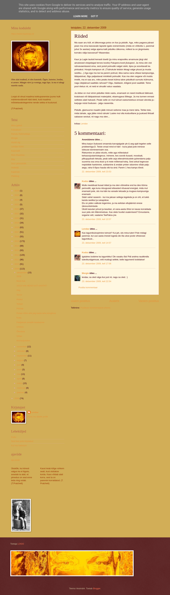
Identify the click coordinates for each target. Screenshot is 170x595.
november (22, 346)
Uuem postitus (80, 301)
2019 (17, 222)
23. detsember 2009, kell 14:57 (96, 243)
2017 (17, 232)
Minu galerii (16, 125)
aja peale (15, 460)
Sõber (19, 336)
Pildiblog (15, 176)
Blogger (96, 588)
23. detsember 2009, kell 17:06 (96, 263)
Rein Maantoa (17, 155)
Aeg (18, 290)
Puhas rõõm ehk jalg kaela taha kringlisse (36, 313)
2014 (17, 246)
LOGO (21, 544)
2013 (17, 250)
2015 (17, 241)
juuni (19, 369)
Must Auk (20, 281)
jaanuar (21, 392)
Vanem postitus (148, 301)
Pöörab (19, 308)
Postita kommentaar (88, 287)
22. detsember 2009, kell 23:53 (96, 171)
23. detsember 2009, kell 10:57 (96, 219)
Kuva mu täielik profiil (38, 416)
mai (19, 374)
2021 (17, 213)
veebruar (21, 388)
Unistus (20, 327)
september (22, 355)
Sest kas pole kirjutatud (22, 441)
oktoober (21, 351)
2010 (17, 264)
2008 (17, 398)
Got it (94, 16)
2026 (17, 190)
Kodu (18, 317)
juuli (19, 365)
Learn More (80, 16)
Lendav (85, 229)
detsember (22, 272)
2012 (17, 255)
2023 (17, 204)
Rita (13, 159)
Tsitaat (19, 304)
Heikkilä (15, 167)
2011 (17, 259)
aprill (19, 378)
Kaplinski (15, 172)
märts (20, 383)
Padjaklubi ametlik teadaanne (30, 322)
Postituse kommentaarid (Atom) (95, 307)
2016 (17, 236)
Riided (19, 299)
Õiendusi (20, 331)
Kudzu (85, 181)
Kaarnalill (15, 151)
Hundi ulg (15, 142)
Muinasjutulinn (23, 340)
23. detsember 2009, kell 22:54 (96, 281)
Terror (19, 295)
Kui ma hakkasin (19, 445)
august (20, 360)
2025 (17, 195)
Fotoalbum (16, 129)
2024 (17, 200)
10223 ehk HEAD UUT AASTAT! (31, 285)
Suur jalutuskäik (18, 163)
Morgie (85, 273)
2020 (17, 218)
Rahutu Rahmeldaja (20, 134)
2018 (17, 227)
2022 (17, 209)
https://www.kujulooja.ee (22, 34)
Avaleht (114, 301)
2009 (17, 268)
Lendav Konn (17, 146)
